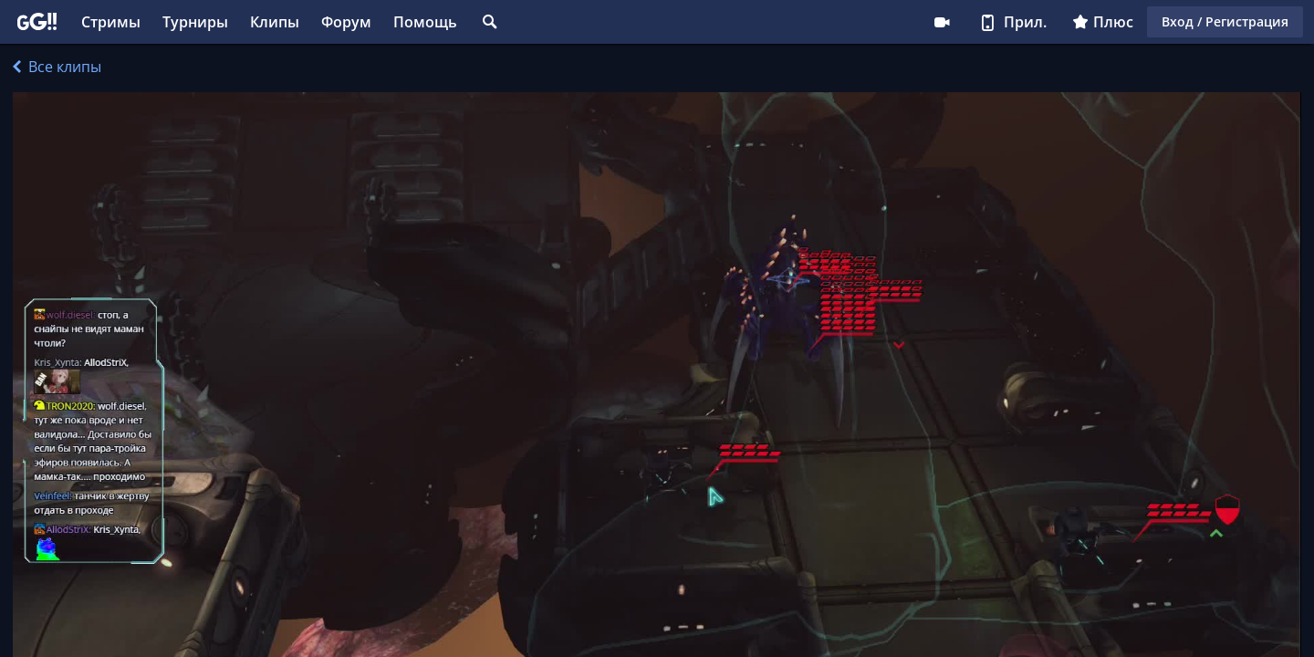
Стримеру (942, 22)
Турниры (195, 22)
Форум (346, 22)
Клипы (274, 22)
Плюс (1102, 22)
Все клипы (57, 67)
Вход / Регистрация (1225, 21)
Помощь (425, 22)
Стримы (111, 22)
